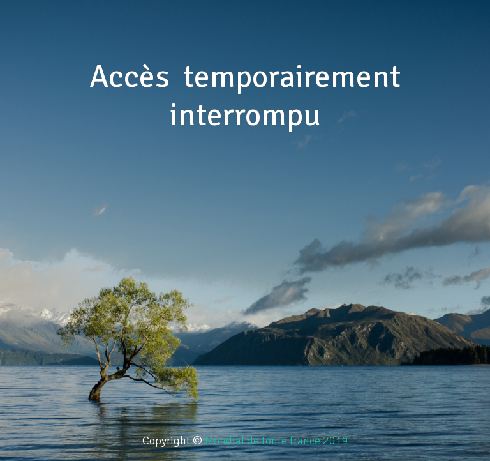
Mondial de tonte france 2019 (276, 441)
